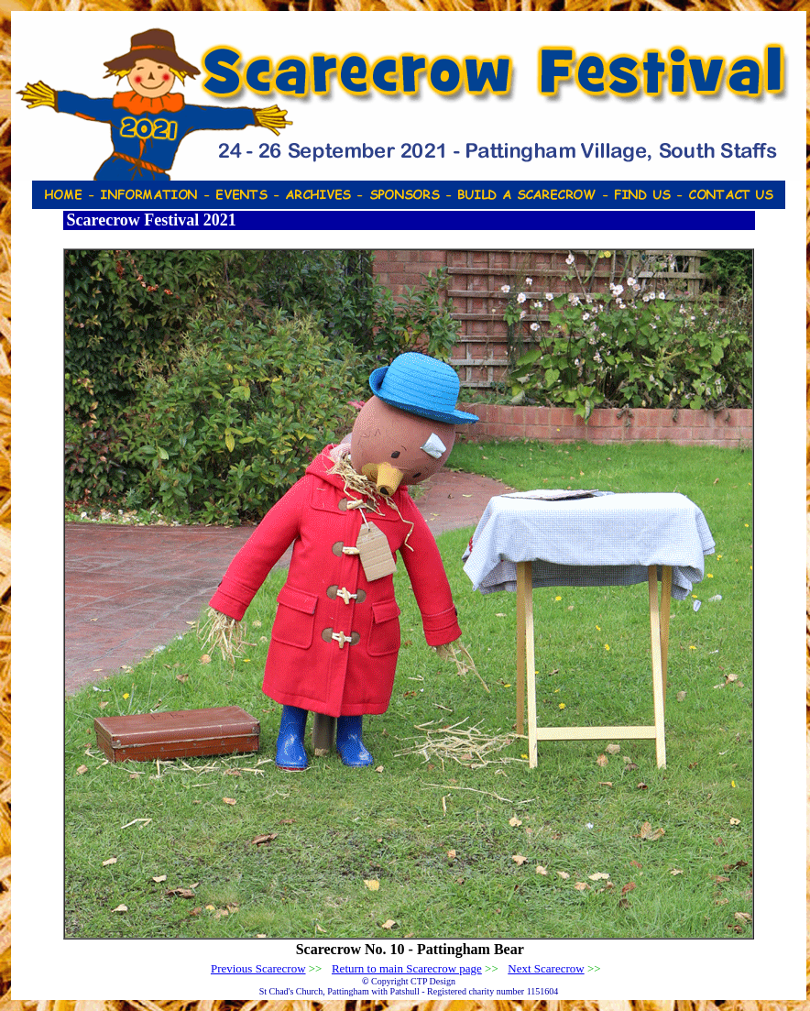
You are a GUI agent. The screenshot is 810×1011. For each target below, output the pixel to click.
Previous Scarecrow (258, 968)
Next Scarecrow (546, 968)
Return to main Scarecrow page (407, 968)
